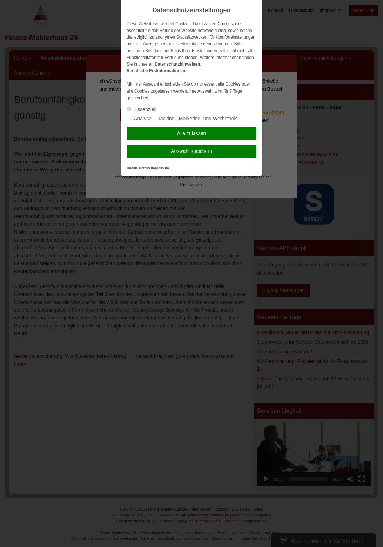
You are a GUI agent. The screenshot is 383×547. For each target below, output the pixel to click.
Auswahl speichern (191, 151)
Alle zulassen (191, 133)
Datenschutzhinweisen (177, 64)
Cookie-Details (138, 168)
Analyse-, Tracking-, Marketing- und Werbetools (182, 118)
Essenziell (141, 109)
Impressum (160, 168)
